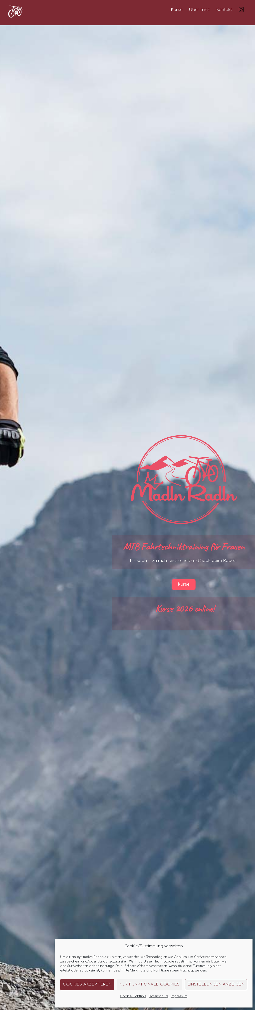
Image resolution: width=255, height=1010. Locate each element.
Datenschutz (158, 996)
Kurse (177, 10)
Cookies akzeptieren (87, 984)
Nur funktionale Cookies (149, 984)
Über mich (199, 10)
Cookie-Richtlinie (133, 996)
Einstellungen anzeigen (216, 984)
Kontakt (224, 10)
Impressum (179, 996)
